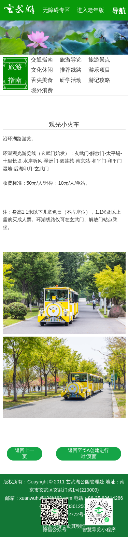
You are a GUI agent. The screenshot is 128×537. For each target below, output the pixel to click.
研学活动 (71, 80)
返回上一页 (24, 453)
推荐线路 (71, 70)
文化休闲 (42, 70)
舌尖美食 (42, 80)
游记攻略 (99, 80)
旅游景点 (99, 59)
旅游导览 (71, 59)
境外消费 (42, 90)
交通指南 (42, 59)
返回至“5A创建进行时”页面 (88, 453)
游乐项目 (99, 70)
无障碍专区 (56, 10)
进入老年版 (90, 10)
